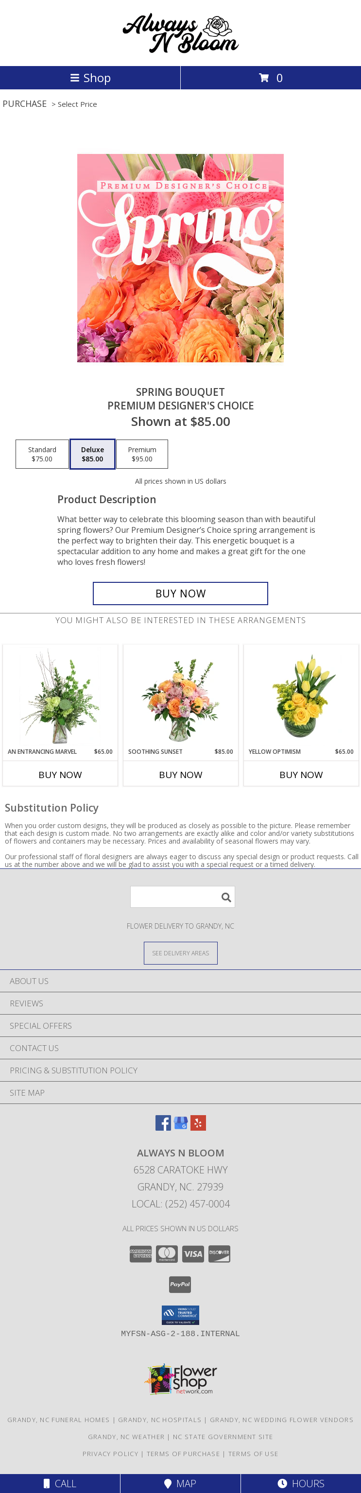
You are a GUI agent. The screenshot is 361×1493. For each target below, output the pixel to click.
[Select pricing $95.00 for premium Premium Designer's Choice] (142, 454)
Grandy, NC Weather (126, 1436)
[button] (180, 1315)
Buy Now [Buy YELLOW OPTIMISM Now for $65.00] (301, 774)
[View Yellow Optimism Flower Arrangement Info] (301, 696)
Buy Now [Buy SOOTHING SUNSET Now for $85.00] (181, 774)
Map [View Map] (180, 1483)
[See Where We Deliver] (181, 952)
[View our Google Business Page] (181, 1127)
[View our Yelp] (198, 1127)
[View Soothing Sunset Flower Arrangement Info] (180, 696)
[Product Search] (182, 897)
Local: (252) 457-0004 (181, 1203)
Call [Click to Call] (60, 1483)
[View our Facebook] (163, 1127)
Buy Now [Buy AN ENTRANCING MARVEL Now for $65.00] (60, 774)
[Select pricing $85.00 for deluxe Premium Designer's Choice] (92, 454)
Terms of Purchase (183, 1453)
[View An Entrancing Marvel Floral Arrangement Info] (60, 696)
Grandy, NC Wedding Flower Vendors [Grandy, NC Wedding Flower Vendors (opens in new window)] (282, 1419)
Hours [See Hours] (301, 1483)
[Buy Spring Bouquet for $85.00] (181, 593)
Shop (90, 77)
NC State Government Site (223, 1436)
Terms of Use (253, 1453)
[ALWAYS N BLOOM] (180, 51)
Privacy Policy (110, 1453)
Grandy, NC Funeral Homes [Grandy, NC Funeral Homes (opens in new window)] (58, 1419)
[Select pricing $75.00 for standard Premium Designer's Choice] (42, 454)
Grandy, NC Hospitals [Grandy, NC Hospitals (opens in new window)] (160, 1419)
